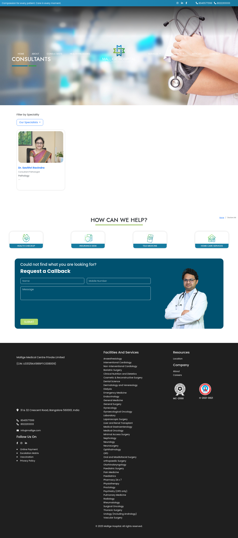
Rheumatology (112, 502)
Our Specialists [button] (29, 122)
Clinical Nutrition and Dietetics (120, 373)
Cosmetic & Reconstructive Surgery (123, 377)
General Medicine (113, 400)
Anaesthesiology (113, 358)
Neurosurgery (111, 445)
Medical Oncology (114, 430)
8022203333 (222, 3)
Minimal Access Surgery (117, 434)
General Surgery (112, 404)
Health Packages (80, 53)
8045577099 (204, 3)
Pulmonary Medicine (115, 495)
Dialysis (108, 389)
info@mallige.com (29, 430)
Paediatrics (110, 476)
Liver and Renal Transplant (118, 423)
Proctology (109, 487)
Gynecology (110, 407)
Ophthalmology (112, 449)
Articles (197, 53)
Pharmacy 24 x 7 (113, 479)
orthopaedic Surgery (115, 460)
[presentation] (44, 312)
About (35, 53)
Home (21, 53)
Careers (177, 375)
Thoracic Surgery (113, 510)
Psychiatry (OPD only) (115, 491)
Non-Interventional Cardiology (120, 366)
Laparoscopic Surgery (116, 419)
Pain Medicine (111, 472)
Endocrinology (111, 396)
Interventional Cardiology (118, 362)
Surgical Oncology (114, 506)
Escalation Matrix (29, 453)
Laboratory (110, 415)
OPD (106, 453)
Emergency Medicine (115, 392)
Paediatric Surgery (114, 468)
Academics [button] (175, 53)
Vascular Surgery (113, 517)
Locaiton (177, 358)
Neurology (109, 442)
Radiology (109, 498)
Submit (29, 322)
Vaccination (27, 457)
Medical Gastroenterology (118, 426)
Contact (215, 53)
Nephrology (110, 438)
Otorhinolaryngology (115, 464)
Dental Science (112, 381)
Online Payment (29, 449)
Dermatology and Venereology (121, 385)
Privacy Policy (27, 460)
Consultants (54, 53)
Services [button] (153, 53)
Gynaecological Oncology (118, 411)
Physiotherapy (111, 483)
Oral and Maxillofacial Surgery (120, 457)
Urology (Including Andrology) (120, 513)
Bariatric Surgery (113, 370)
